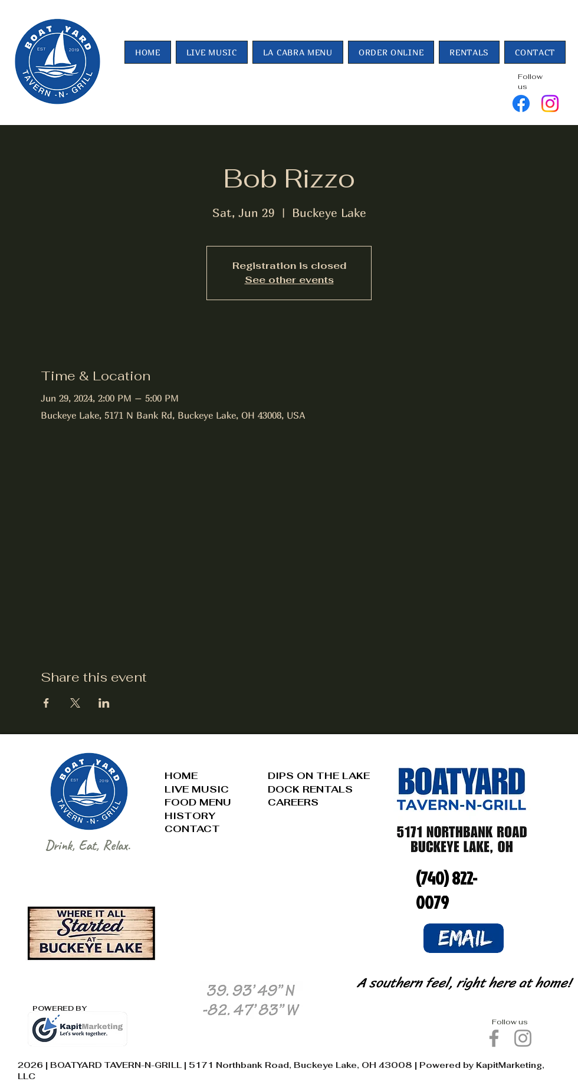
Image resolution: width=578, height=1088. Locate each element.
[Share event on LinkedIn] (104, 703)
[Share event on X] (75, 703)
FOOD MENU (198, 802)
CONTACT (192, 829)
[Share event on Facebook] (46, 703)
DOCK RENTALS (310, 789)
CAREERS (293, 802)
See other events (289, 280)
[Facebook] (521, 103)
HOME (181, 776)
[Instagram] (549, 103)
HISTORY (190, 816)
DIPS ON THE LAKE (319, 776)
